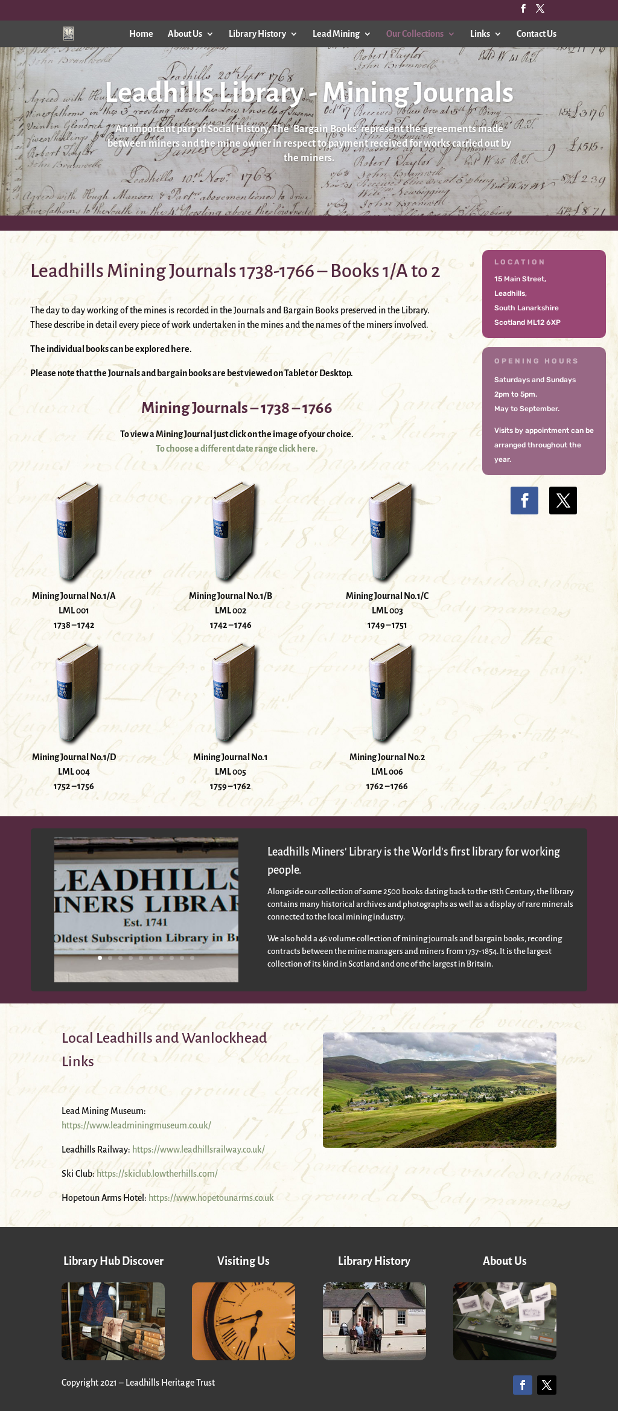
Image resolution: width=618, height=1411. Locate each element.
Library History (257, 34)
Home (141, 34)
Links (480, 34)
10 (192, 958)
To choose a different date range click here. (237, 448)
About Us (185, 34)
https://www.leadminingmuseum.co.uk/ (136, 1125)
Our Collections (415, 34)
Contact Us (536, 34)
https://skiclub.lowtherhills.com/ (157, 1174)
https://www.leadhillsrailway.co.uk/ (198, 1149)
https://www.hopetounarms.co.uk (211, 1198)
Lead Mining (336, 34)
